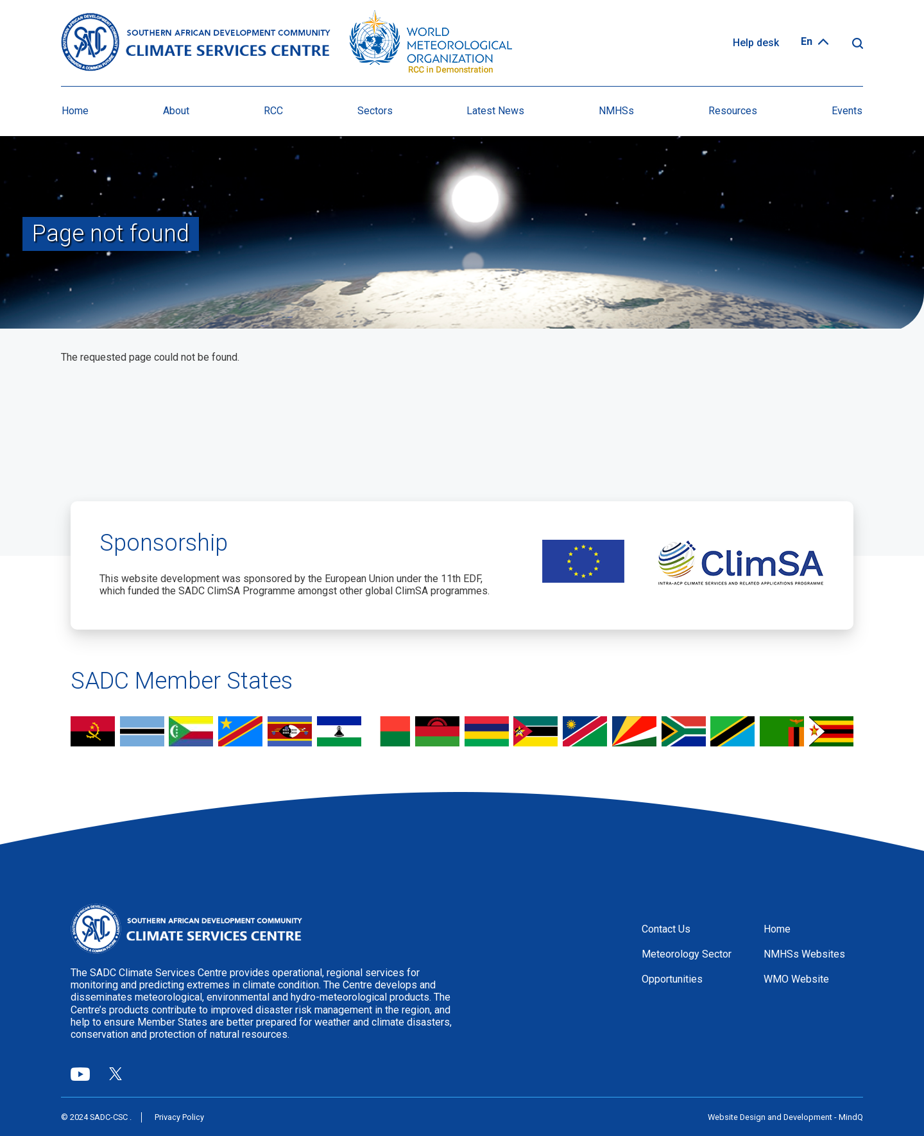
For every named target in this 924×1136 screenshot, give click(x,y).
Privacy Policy (179, 1117)
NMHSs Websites (804, 954)
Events (847, 111)
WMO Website (796, 979)
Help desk (756, 43)
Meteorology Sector (687, 954)
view (93, 732)
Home (75, 111)
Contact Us (666, 929)
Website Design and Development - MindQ (785, 1117)
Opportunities (672, 979)
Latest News (495, 111)
